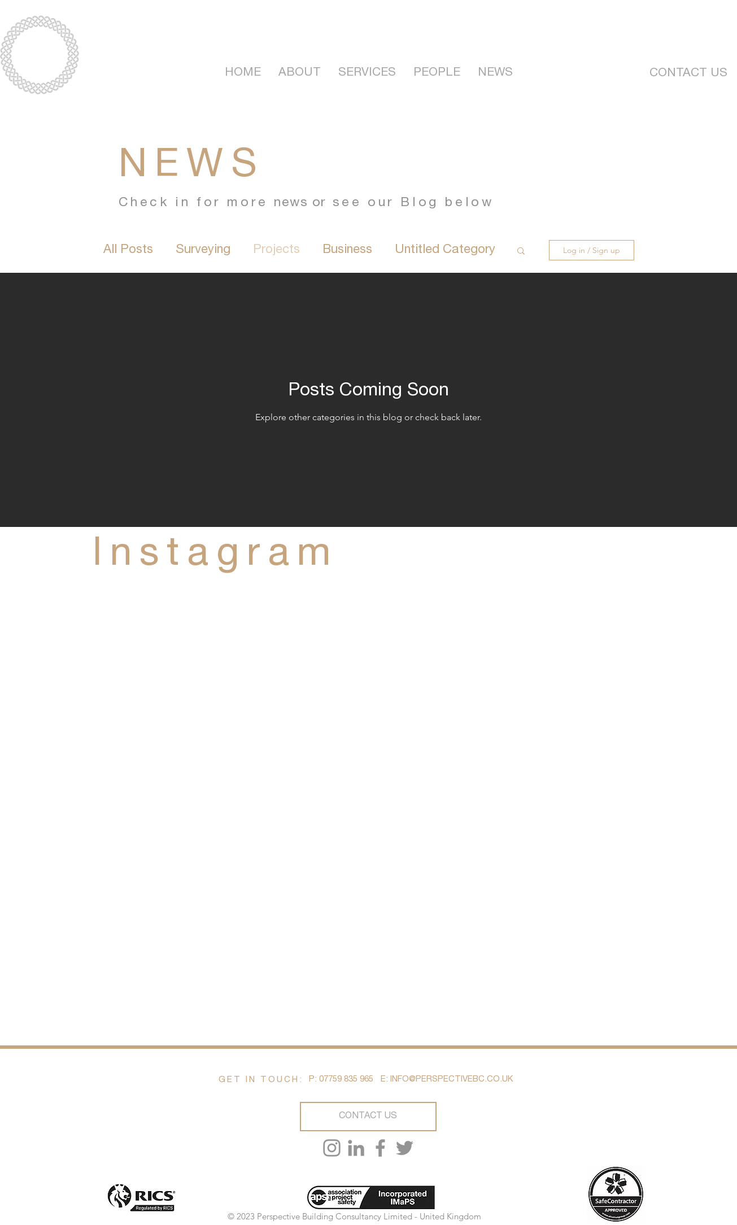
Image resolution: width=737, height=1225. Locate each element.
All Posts (128, 250)
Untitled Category (445, 250)
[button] (521, 252)
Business (347, 250)
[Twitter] (404, 1147)
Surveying (203, 250)
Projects (276, 250)
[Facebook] (380, 1147)
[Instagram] (331, 1147)
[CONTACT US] (688, 73)
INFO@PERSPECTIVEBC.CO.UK (451, 1079)
